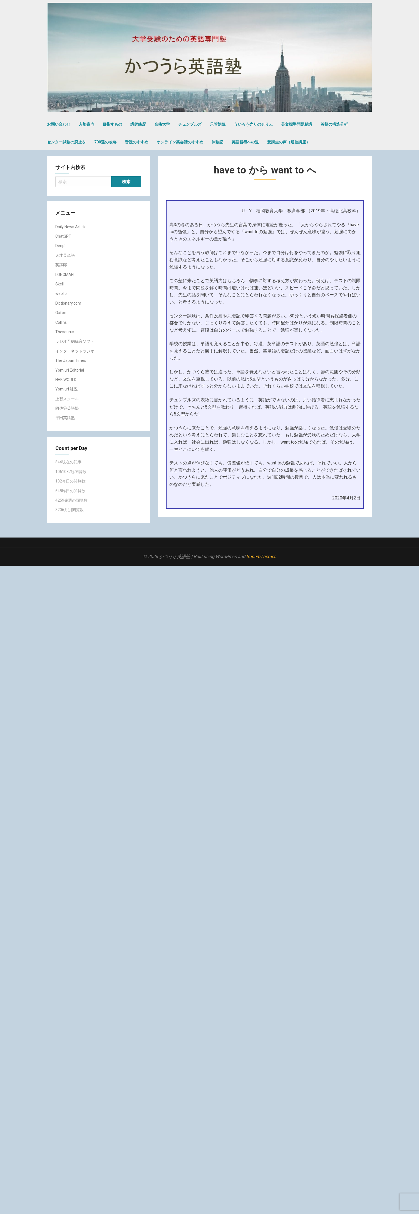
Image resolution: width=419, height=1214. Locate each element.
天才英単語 (65, 255)
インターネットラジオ (74, 351)
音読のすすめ (136, 142)
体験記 (217, 142)
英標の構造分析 (334, 124)
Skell (59, 284)
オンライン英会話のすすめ (180, 142)
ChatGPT (63, 236)
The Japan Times (70, 360)
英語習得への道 (245, 142)
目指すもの (112, 124)
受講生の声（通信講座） (288, 142)
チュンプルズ (190, 124)
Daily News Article (70, 227)
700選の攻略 (105, 142)
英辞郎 (61, 265)
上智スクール (67, 399)
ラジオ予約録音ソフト (74, 341)
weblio (61, 293)
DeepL (60, 245)
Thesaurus (64, 332)
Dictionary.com (68, 303)
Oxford (61, 312)
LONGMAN (64, 274)
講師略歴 (138, 124)
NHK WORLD (65, 379)
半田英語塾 (65, 418)
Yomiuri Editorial (69, 370)
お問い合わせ (58, 124)
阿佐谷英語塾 (67, 408)
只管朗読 (217, 124)
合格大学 (162, 124)
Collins (61, 322)
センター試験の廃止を (66, 142)
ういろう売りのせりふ (253, 124)
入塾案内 (86, 124)
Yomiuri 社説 (66, 389)
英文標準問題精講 (296, 124)
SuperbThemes (261, 556)
